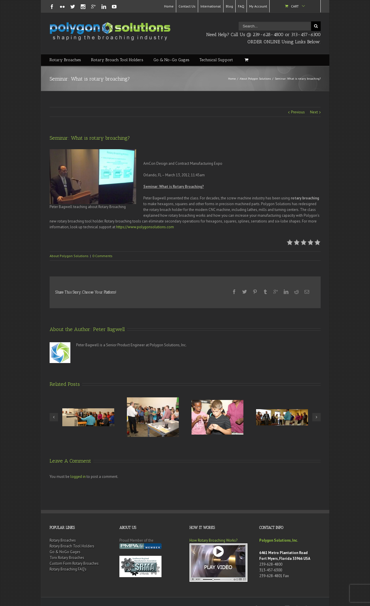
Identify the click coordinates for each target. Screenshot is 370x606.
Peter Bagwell (109, 318)
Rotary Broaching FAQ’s (68, 557)
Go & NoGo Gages (65, 540)
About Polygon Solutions (255, 79)
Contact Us (187, 6)
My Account (258, 6)
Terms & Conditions (171, 596)
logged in (78, 465)
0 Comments (102, 256)
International (210, 6)
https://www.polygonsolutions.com (145, 227)
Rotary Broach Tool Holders (117, 59)
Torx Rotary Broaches (67, 546)
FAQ (241, 6)
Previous (298, 112)
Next (314, 112)
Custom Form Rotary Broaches (74, 551)
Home (169, 6)
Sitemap (119, 596)
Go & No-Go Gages (171, 59)
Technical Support (216, 59)
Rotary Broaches (65, 59)
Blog (229, 6)
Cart (295, 6)
